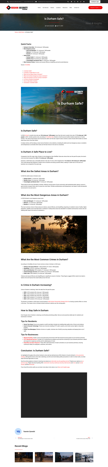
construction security (48, 362)
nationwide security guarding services (60, 361)
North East (21, 32)
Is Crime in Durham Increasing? (31, 79)
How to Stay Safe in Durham (30, 81)
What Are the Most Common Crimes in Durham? (35, 77)
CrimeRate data (50, 137)
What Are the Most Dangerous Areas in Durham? (35, 76)
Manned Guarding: (28, 337)
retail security (67, 362)
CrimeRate (27, 64)
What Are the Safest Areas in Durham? (33, 74)
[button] (68, 2)
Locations (58, 7)
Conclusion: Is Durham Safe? (31, 82)
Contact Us (76, 7)
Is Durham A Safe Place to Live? (31, 72)
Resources (65, 7)
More (71, 7)
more (74, 362)
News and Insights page (64, 367)
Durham (27, 135)
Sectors (52, 7)
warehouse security (59, 362)
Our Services (45, 7)
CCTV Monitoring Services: (30, 339)
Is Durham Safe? (28, 71)
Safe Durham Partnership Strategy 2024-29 (58, 301)
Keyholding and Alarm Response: (32, 342)
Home (39, 7)
